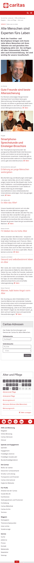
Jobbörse (4, 540)
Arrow (17, 562)
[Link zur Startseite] (17, 5)
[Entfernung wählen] (17, 351)
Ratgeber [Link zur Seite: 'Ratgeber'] (3, 20)
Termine (4, 512)
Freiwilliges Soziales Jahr (9, 457)
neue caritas (5, 526)
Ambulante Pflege (9, 396)
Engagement (5, 451)
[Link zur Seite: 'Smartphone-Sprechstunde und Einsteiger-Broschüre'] (17, 121)
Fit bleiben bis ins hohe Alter (14, 231)
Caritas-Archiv (5, 509)
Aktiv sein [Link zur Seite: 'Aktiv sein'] (20, 20)
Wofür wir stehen (7, 468)
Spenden (4, 448)
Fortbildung (5, 503)
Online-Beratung (6, 434)
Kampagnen (5, 520)
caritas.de (10, 18)
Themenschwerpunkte (8, 523)
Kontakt (3, 546)
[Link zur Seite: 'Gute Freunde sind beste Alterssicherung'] (17, 71)
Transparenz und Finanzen (10, 477)
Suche (3, 537)
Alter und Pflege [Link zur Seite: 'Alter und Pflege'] (12, 20)
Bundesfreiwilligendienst (9, 460)
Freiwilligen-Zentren (7, 454)
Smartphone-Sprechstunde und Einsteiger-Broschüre (13, 143)
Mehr (26, 108)
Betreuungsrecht (8, 408)
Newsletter (4, 552)
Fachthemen (5, 497)
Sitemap (4, 555)
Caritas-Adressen (7, 437)
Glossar (3, 440)
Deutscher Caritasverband (10, 471)
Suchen (27, 355)
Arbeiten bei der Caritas (9, 491)
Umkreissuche (8, 344)
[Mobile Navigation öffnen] (31, 13)
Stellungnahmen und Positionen (12, 500)
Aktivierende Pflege (9, 392)
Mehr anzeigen (26, 412)
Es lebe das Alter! (9, 202)
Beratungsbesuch (9, 400)
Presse (3, 543)
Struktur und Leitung (8, 474)
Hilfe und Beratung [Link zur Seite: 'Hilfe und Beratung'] (20, 18)
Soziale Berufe (6, 494)
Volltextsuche (8, 336)
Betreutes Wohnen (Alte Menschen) (15, 404)
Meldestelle (5, 549)
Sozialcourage (5, 529)
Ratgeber (4, 431)
